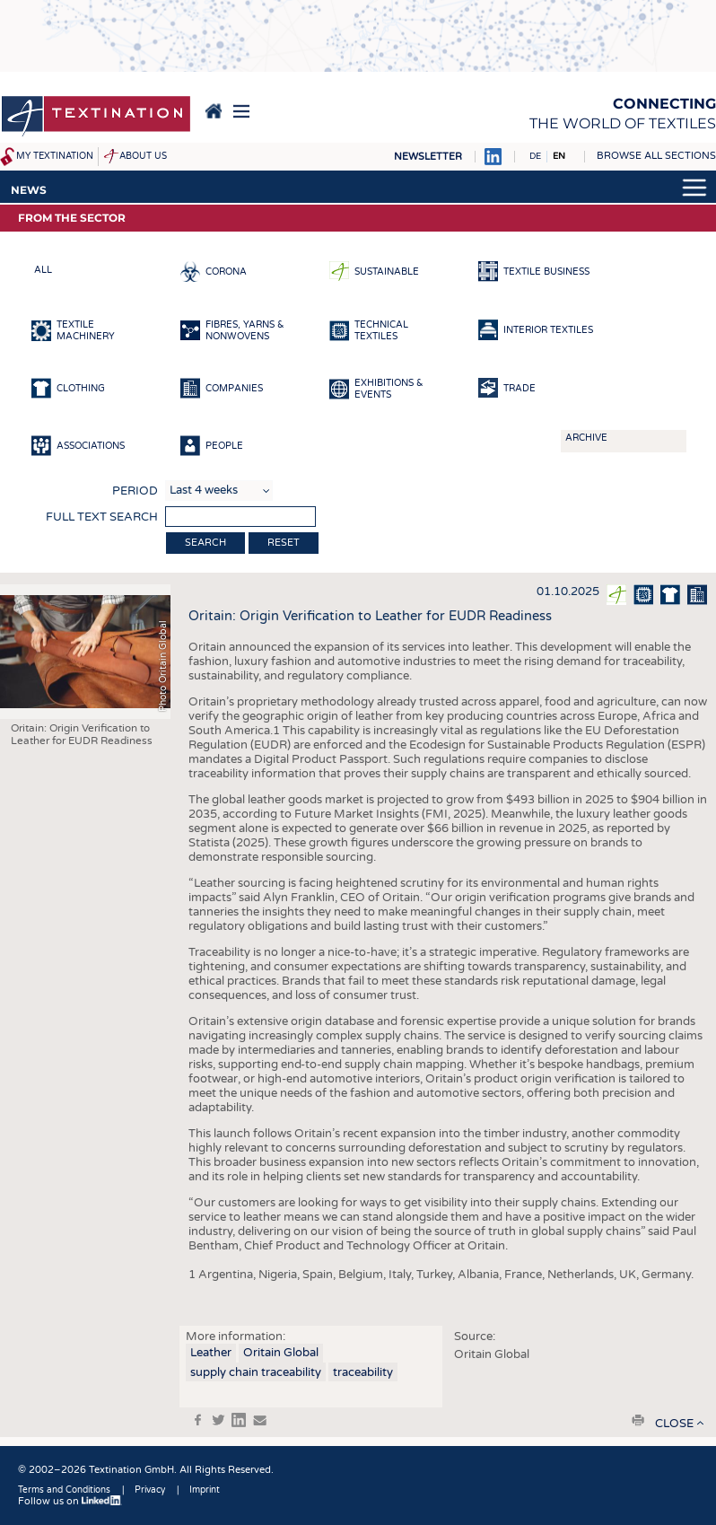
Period (135, 491)
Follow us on (70, 1501)
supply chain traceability (255, 1372)
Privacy (150, 1490)
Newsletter (428, 156)
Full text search (102, 517)
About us (143, 156)
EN (559, 156)
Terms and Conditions (64, 1490)
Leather (210, 1352)
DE (535, 156)
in (239, 1420)
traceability (363, 1372)
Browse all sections (656, 156)
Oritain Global (281, 1352)
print (638, 1420)
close (674, 1423)
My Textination (54, 156)
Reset (283, 542)
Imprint (204, 1490)
